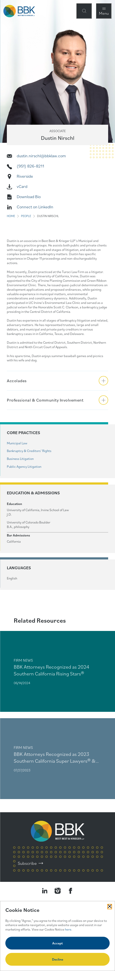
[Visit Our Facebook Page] (70, 891)
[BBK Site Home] (19, 11)
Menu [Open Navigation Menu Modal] (104, 13)
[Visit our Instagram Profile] (58, 891)
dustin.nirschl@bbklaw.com (41, 156)
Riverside (25, 176)
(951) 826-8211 (30, 166)
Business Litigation (20, 458)
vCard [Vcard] (22, 186)
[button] (57, 380)
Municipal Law (17, 443)
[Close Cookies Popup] (109, 906)
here (68, 929)
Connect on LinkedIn (35, 207)
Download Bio (29, 196)
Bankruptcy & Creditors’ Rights (29, 451)
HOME (11, 216)
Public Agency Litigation (24, 466)
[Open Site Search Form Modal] (84, 11)
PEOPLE (26, 216)
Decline (57, 959)
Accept (57, 943)
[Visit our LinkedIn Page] (45, 891)
